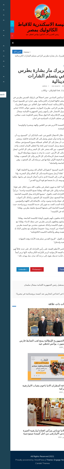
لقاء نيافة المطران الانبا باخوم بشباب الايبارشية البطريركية (36, 387)
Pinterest (26, 269)
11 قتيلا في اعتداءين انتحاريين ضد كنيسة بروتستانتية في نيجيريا (33, 293)
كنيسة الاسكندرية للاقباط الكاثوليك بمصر (32, 27)
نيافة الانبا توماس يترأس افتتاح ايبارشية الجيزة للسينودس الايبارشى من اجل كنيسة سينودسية (36, 432)
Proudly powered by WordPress (20, 459)
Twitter (40, 269)
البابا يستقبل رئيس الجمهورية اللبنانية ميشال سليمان (35, 285)
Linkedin (12, 269)
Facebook (54, 269)
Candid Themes (32, 463)
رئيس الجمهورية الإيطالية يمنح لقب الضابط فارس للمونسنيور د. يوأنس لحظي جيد (34, 342)
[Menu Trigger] (57, 5)
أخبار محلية (56, 65)
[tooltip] (2, 24)
